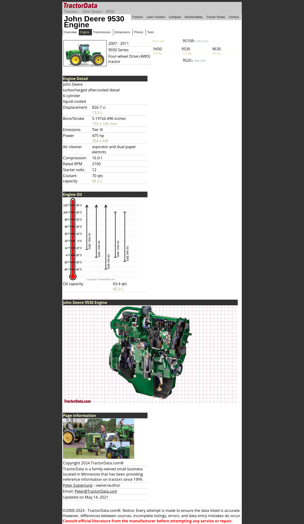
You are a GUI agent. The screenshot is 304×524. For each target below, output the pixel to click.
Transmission (102, 32)
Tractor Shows (215, 17)
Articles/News (194, 17)
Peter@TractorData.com (96, 491)
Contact (234, 17)
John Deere (92, 11)
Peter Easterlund (77, 485)
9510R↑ (195, 40)
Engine (84, 32)
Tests (150, 32)
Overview (70, 32)
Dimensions (122, 32)
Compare (175, 17)
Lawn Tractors (156, 17)
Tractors (71, 11)
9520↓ (194, 60)
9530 (110, 11)
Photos (138, 32)
